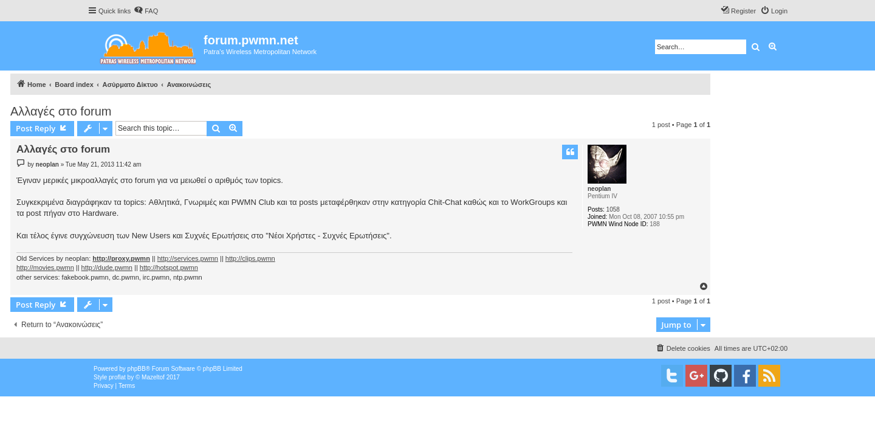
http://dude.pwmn (106, 267)
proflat (117, 377)
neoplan (599, 188)
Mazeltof (153, 377)
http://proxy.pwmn (121, 258)
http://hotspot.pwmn (169, 267)
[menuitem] (146, 11)
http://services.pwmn (187, 258)
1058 (613, 209)
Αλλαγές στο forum (60, 111)
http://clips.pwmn (250, 258)
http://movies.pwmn (45, 267)
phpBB (137, 368)
